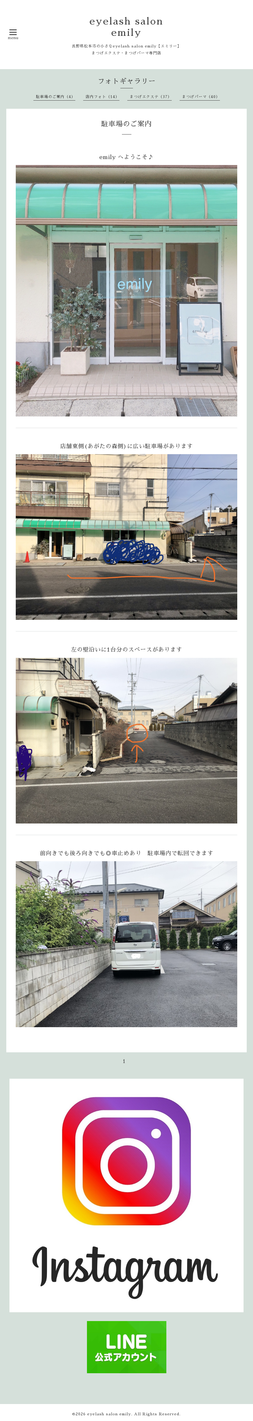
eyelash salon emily (109, 1414)
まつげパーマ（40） (201, 97)
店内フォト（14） (102, 97)
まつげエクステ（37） (151, 97)
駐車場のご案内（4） (55, 97)
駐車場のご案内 (126, 124)
